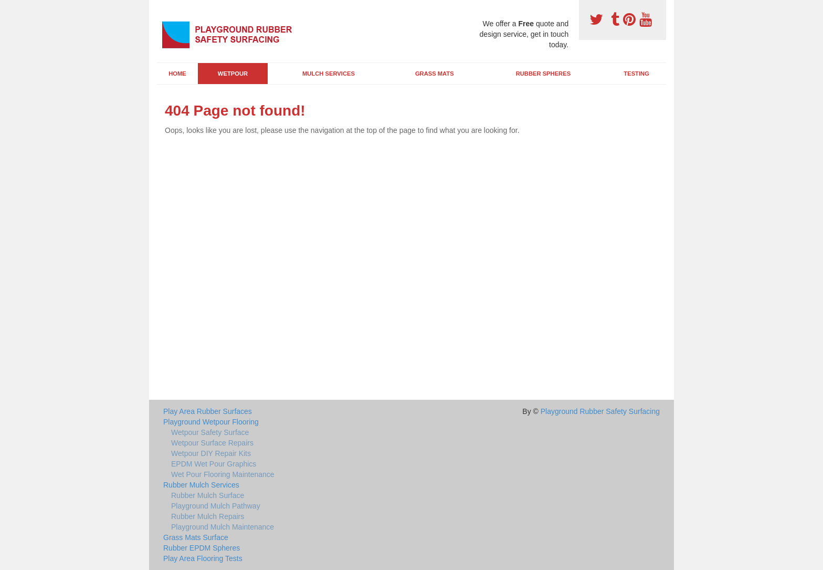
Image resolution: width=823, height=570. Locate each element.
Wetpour (233, 73)
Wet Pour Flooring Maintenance (223, 474)
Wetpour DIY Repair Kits (211, 453)
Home (177, 73)
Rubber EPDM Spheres (201, 548)
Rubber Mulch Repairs (207, 516)
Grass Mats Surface (195, 537)
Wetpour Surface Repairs (212, 443)
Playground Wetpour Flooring (211, 422)
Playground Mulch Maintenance (222, 527)
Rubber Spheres (543, 73)
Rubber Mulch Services (201, 485)
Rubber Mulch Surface (207, 495)
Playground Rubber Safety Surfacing (600, 411)
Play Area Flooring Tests (202, 558)
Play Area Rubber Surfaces (207, 411)
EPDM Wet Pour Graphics (213, 464)
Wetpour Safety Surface (210, 432)
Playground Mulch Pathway (215, 506)
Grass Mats (434, 73)
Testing (636, 73)
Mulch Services (328, 73)
